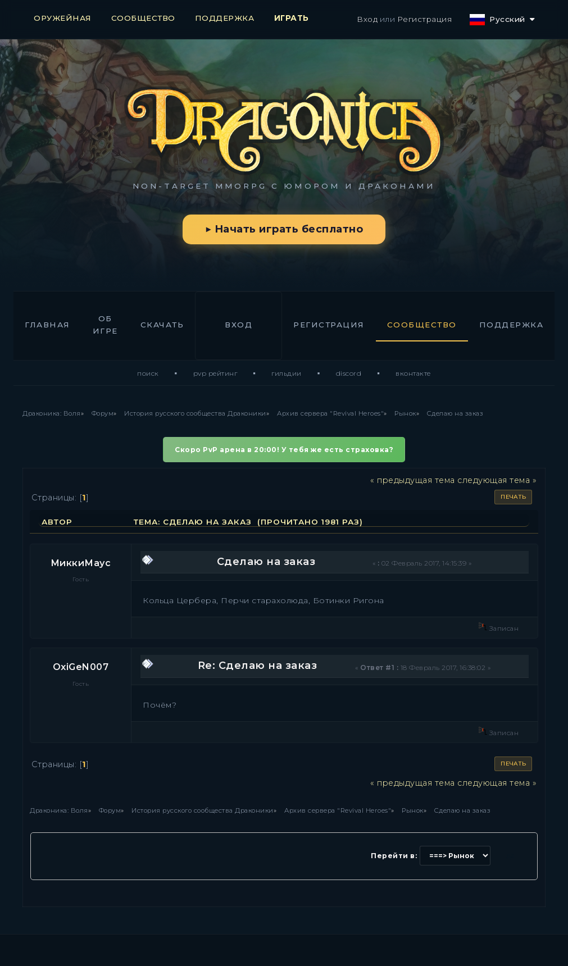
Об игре (105, 324)
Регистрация (424, 19)
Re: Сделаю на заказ (257, 665)
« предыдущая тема (412, 480)
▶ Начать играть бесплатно (284, 229)
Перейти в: (394, 855)
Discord (349, 373)
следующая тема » (497, 480)
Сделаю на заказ (266, 561)
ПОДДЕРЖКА (225, 17)
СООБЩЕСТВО (143, 17)
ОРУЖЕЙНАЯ (63, 17)
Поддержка (511, 324)
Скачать (162, 324)
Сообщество (422, 324)
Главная (47, 324)
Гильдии (286, 373)
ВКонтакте (413, 373)
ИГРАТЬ (291, 17)
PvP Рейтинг (215, 373)
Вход (367, 19)
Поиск (148, 373)
